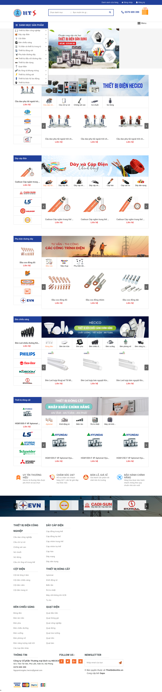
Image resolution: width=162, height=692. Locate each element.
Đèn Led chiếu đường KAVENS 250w (32, 343)
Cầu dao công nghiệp (50, 102)
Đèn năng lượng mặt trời (141, 343)
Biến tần (79, 421)
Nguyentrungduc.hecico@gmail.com (28, 670)
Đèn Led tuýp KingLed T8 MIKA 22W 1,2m (64, 380)
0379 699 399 (132, 12)
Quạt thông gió (52, 618)
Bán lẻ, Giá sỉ (99, 475)
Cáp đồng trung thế (54, 531)
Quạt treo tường (53, 633)
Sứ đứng (110, 102)
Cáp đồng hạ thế (53, 536)
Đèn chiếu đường (95, 343)
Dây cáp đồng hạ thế (65, 182)
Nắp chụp (64, 263)
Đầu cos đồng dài (131, 300)
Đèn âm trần (64, 343)
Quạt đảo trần (52, 613)
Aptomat (49, 421)
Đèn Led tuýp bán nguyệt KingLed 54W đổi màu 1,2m (105, 380)
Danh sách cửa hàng (110, 2)
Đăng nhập (127, 2)
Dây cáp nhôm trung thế (80, 182)
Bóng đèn (49, 343)
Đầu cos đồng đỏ (27, 262)
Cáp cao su (125, 182)
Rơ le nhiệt (95, 421)
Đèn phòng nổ (125, 343)
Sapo (102, 673)
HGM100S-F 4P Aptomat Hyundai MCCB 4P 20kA (38, 423)
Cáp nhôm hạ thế (53, 546)
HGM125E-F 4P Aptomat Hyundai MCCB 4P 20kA (138, 458)
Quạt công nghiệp (53, 623)
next (117, 48)
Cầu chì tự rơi (64, 102)
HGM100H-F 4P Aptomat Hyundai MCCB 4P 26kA (103, 458)
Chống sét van (80, 102)
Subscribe (120, 662)
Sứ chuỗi (94, 102)
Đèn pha (79, 343)
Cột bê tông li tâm (21, 575)
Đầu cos (49, 263)
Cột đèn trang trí (21, 590)
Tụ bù (48, 600)
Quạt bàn (50, 643)
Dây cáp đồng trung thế (50, 182)
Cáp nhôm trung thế (54, 541)
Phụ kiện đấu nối (80, 263)
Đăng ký (141, 2)
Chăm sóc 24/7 (66, 475)
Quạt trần (50, 638)
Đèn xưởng (110, 343)
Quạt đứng (50, 628)
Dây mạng (50, 556)
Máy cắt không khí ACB (111, 421)
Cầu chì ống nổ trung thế (24, 562)
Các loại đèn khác (21, 648)
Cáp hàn (110, 182)
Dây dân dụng (140, 182)
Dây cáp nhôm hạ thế (95, 182)
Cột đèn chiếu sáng (22, 580)
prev (49, 48)
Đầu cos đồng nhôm (95, 300)
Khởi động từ (64, 421)
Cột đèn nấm (19, 585)
